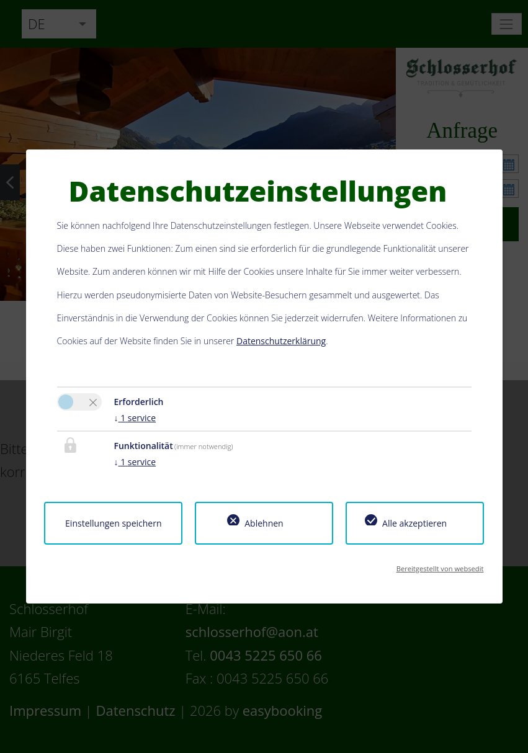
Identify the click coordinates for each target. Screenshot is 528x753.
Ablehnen (263, 523)
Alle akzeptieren (414, 523)
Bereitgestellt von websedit (440, 568)
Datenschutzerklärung (281, 341)
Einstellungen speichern (113, 523)
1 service (135, 418)
